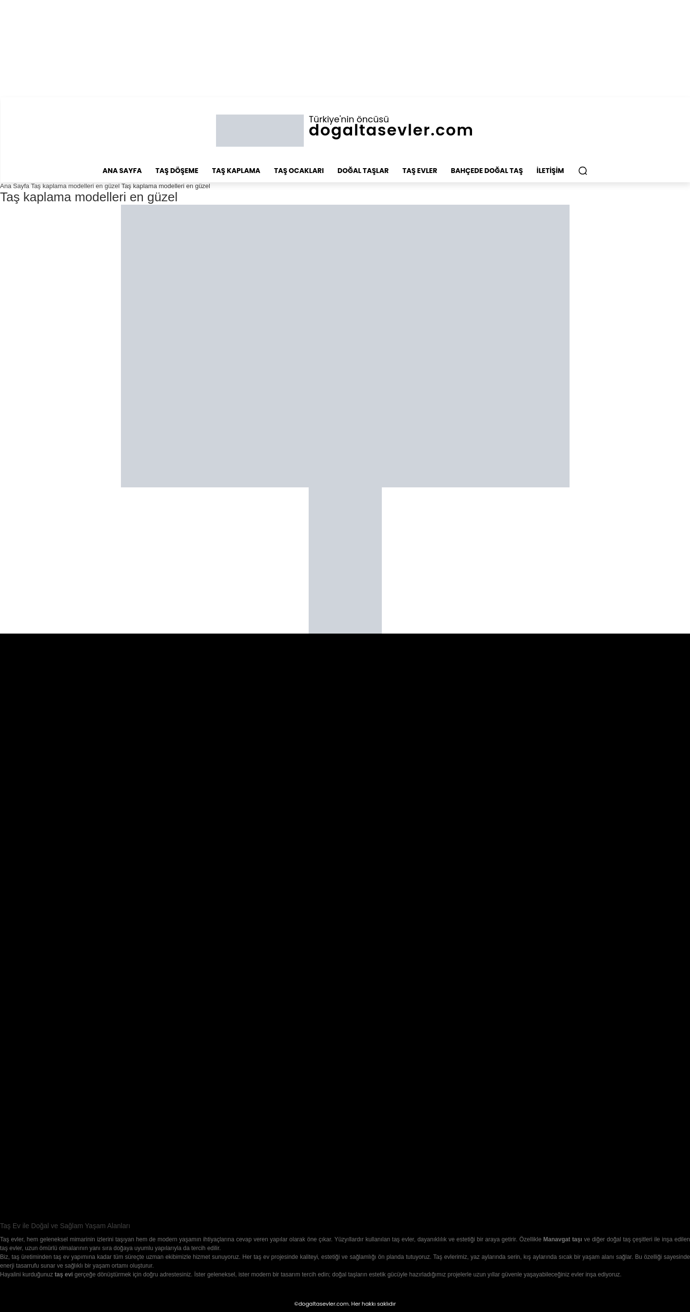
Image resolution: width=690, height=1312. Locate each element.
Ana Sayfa (14, 186)
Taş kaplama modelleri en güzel (75, 186)
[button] (582, 170)
